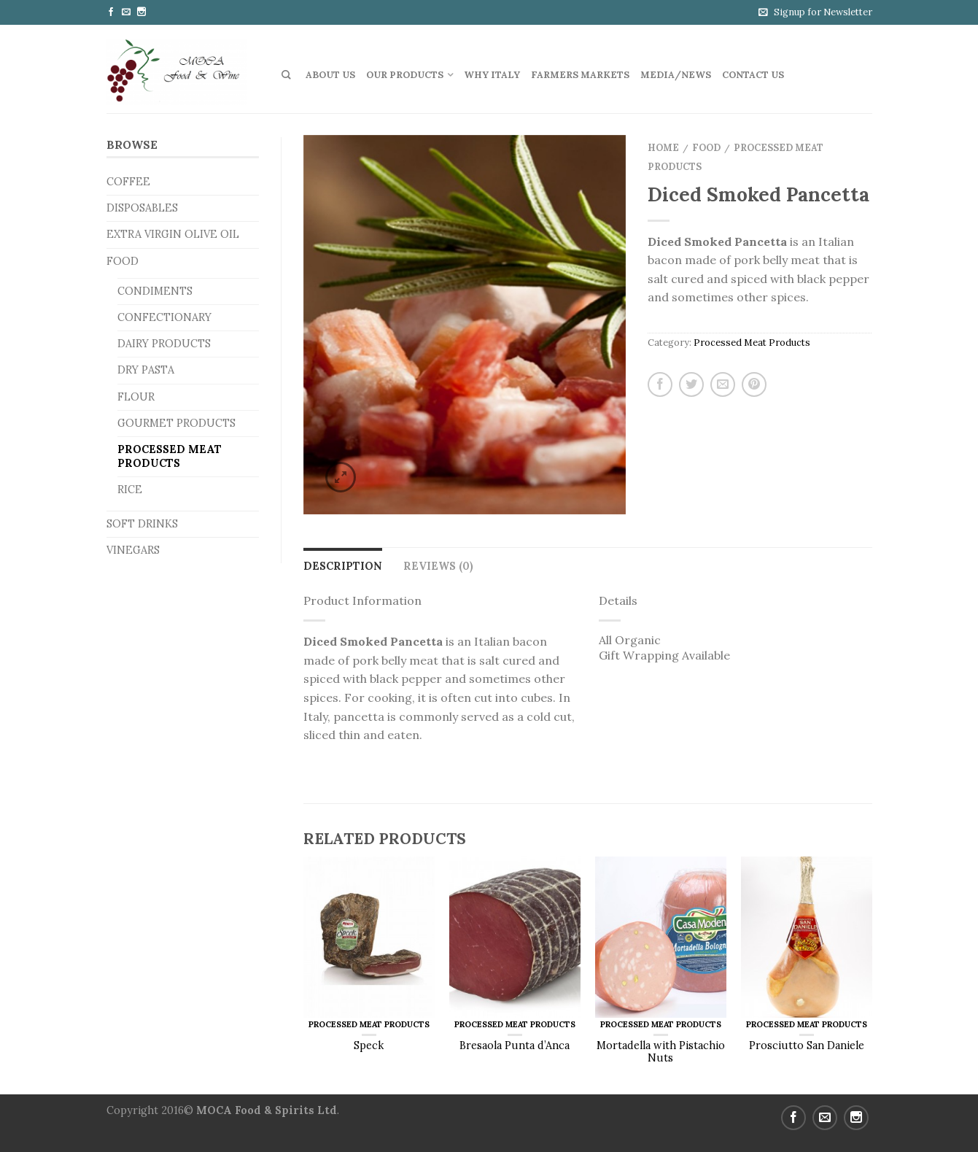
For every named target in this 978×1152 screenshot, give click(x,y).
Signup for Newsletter (823, 12)
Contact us (753, 75)
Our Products (404, 75)
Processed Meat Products (169, 456)
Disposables (142, 207)
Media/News (675, 75)
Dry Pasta (145, 369)
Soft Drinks (142, 523)
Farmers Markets (580, 75)
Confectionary (164, 317)
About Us (330, 75)
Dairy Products (164, 343)
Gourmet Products (176, 423)
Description (342, 566)
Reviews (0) (438, 566)
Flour (136, 396)
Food (122, 261)
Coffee (128, 181)
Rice (129, 489)
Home (663, 148)
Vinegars (133, 550)
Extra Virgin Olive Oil (172, 234)
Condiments (155, 291)
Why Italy (492, 75)
